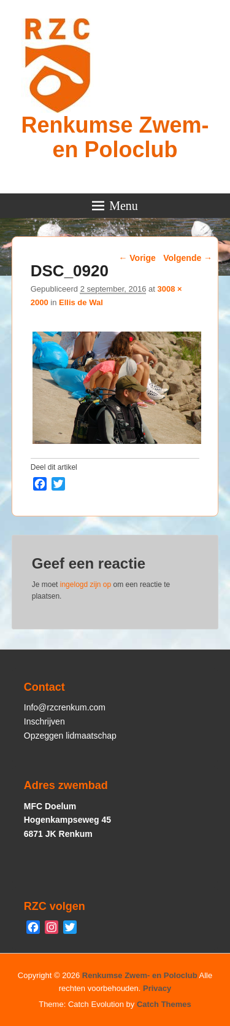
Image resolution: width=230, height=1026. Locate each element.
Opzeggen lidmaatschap (70, 735)
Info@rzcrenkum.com (64, 707)
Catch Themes (164, 1004)
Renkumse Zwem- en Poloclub (115, 137)
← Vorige (136, 258)
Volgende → (187, 258)
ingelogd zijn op (85, 584)
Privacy (157, 988)
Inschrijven (44, 721)
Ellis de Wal (81, 302)
